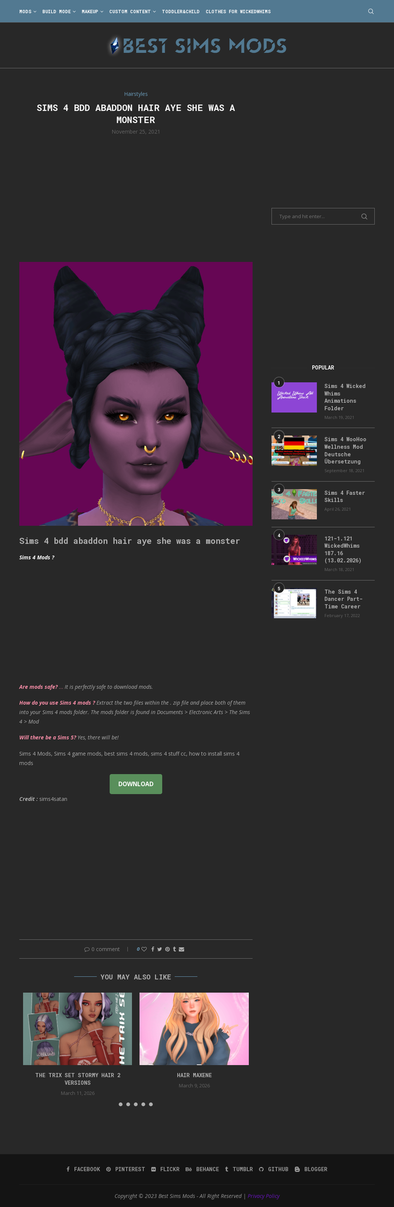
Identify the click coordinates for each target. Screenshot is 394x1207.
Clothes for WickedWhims (238, 11)
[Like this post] (144, 949)
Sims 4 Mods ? (36, 557)
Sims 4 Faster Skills (344, 496)
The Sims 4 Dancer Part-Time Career (343, 599)
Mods (25, 11)
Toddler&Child (181, 11)
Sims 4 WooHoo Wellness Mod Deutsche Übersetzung (345, 450)
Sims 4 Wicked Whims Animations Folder (345, 397)
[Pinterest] (125, 1169)
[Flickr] (165, 1169)
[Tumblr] (239, 1169)
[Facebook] (83, 1169)
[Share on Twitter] (159, 949)
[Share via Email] (181, 949)
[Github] (274, 1169)
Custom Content (130, 11)
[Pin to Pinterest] (167, 949)
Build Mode (56, 11)
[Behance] (202, 1169)
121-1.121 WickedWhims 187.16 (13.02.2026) (342, 549)
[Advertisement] (136, 198)
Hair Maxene (194, 1075)
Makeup (90, 11)
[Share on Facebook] (152, 949)
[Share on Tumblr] (174, 949)
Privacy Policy (263, 1195)
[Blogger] (311, 1169)
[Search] (371, 11)
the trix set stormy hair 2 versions (77, 1079)
